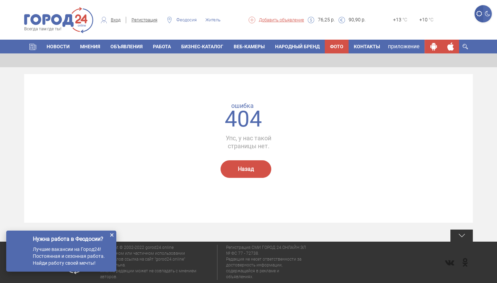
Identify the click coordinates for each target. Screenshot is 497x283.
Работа (162, 46)
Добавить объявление (281, 19)
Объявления (126, 46)
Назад (246, 169)
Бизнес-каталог (202, 46)
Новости (58, 46)
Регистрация (144, 19)
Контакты (367, 46)
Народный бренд (297, 46)
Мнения (90, 46)
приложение (403, 46)
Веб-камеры (249, 46)
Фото (336, 46)
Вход (115, 19)
